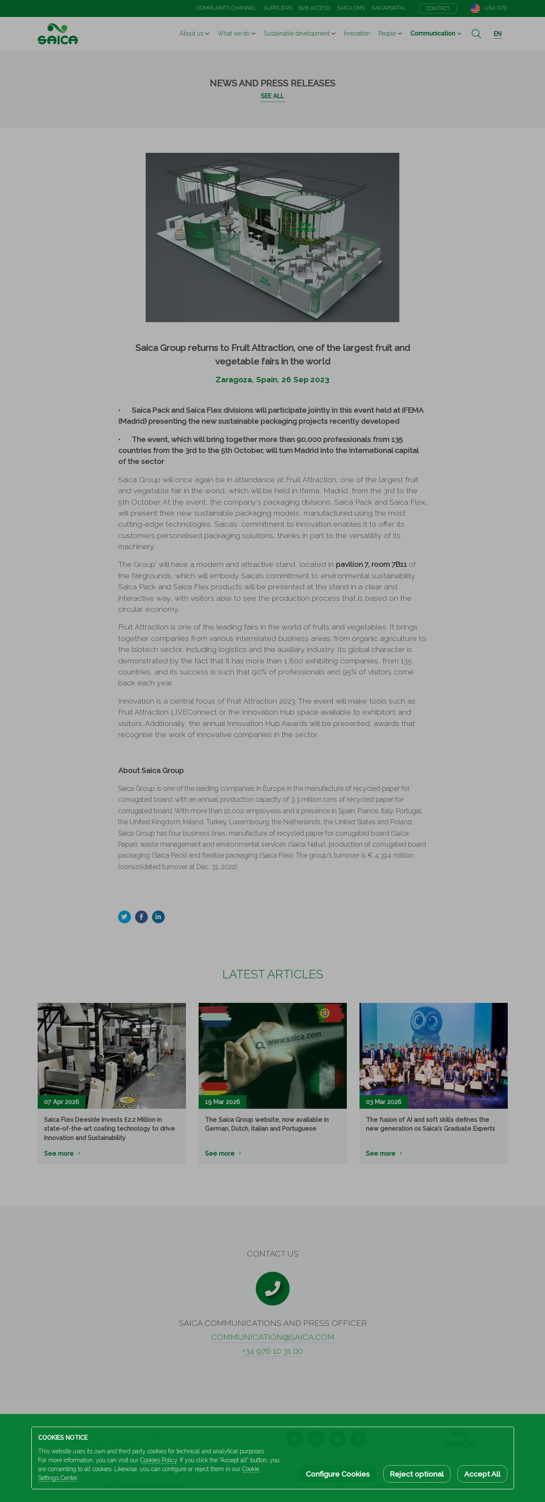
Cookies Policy (158, 1460)
